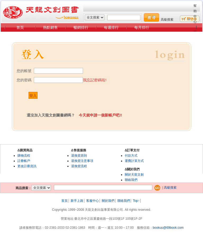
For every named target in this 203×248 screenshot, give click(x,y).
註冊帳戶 (23, 161)
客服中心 (92, 201)
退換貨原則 (79, 155)
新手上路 (77, 201)
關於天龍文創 (134, 174)
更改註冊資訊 (26, 166)
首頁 (20, 27)
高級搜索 (167, 19)
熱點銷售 (50, 27)
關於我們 (108, 201)
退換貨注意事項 (82, 161)
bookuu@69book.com (168, 228)
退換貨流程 (79, 166)
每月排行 (141, 27)
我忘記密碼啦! (94, 80)
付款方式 (131, 155)
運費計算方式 (134, 161)
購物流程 (23, 155)
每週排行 (111, 27)
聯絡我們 (131, 180)
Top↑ (136, 201)
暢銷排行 (80, 27)
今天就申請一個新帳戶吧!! (100, 115)
